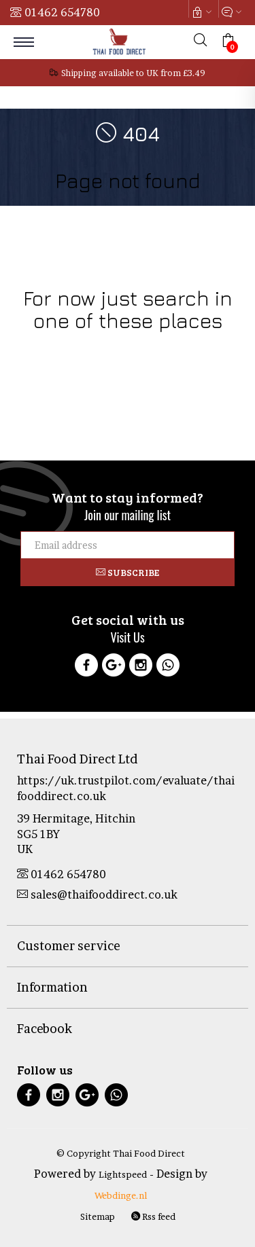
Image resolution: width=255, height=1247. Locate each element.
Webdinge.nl (121, 1195)
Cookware (40, 347)
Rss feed (153, 1216)
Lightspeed (123, 1174)
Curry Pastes (195, 363)
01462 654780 (62, 12)
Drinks (150, 347)
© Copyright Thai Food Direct (120, 1153)
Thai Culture (59, 363)
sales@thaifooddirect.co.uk (97, 894)
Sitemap (97, 1216)
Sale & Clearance (126, 363)
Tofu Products (127, 379)
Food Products (99, 347)
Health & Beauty (203, 347)
